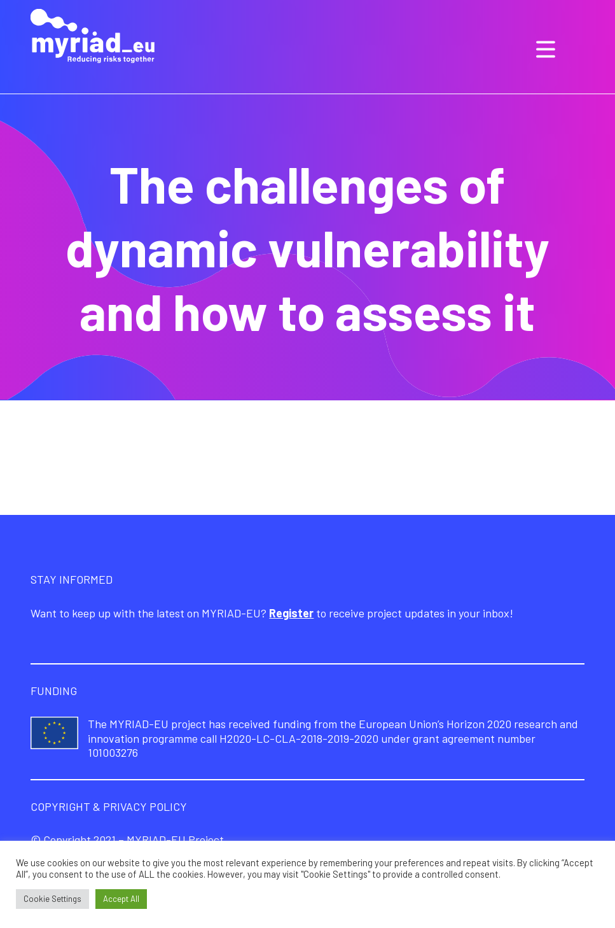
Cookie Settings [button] (52, 899)
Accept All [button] (121, 899)
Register (291, 613)
